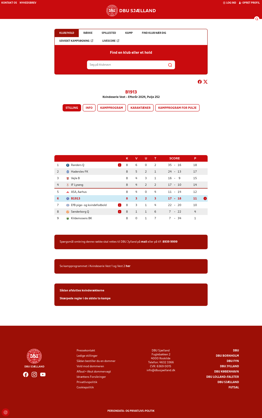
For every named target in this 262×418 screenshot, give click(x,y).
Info (89, 108)
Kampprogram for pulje (177, 108)
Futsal (234, 387)
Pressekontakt (86, 350)
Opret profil (249, 2)
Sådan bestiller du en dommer (96, 361)
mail (144, 241)
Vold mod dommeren (90, 366)
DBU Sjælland (228, 382)
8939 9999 (169, 241)
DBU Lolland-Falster (222, 376)
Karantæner (141, 108)
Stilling (72, 108)
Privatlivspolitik (87, 382)
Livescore (110, 41)
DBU (236, 350)
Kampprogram (111, 108)
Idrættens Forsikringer (91, 376)
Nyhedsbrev (28, 3)
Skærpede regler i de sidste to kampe (85, 298)
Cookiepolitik (85, 387)
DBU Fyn (233, 361)
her (128, 266)
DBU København (226, 371)
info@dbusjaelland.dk (161, 370)
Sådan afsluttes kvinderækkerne (82, 290)
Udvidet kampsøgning (76, 41)
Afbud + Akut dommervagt (94, 371)
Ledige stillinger (87, 355)
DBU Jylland (229, 366)
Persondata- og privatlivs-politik (131, 411)
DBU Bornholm (227, 355)
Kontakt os (9, 3)
